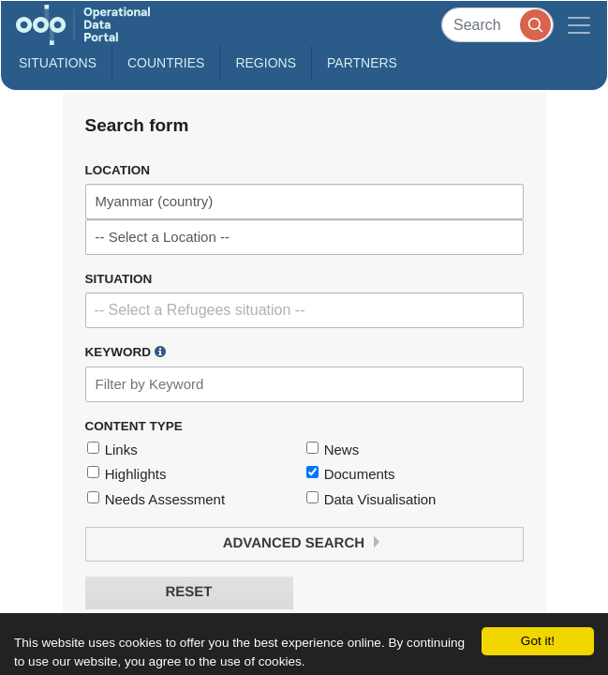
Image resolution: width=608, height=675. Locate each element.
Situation (119, 279)
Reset (188, 592)
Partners (362, 62)
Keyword (125, 351)
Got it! (538, 641)
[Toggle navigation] (579, 25)
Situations (57, 62)
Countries (165, 62)
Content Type (134, 426)
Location (118, 170)
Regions (265, 62)
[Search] (497, 25)
